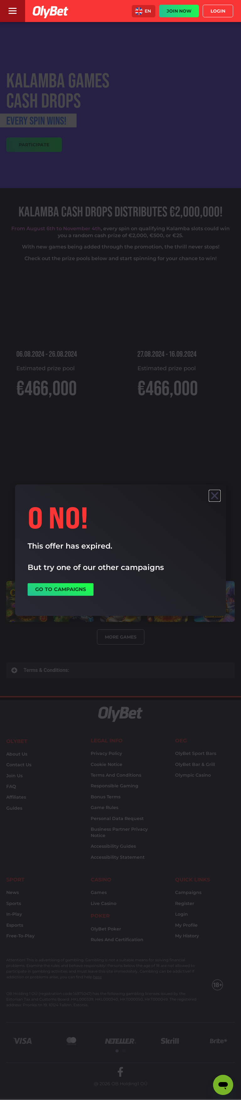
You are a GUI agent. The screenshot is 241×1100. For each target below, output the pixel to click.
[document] (120, 550)
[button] (143, 11)
